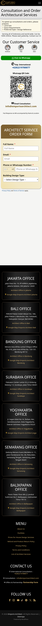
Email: (7, 154)
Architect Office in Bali (21, 323)
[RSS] (34, 601)
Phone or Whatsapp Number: (18, 165)
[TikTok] (22, 601)
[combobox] (5, 169)
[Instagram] (14, 601)
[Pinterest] (26, 601)
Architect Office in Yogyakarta (21, 429)
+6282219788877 (21, 67)
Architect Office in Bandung (21, 356)
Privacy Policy (6, 191)
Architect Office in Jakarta (21, 290)
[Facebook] (10, 601)
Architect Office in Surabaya (21, 389)
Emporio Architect (15, 614)
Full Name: (9, 144)
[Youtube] (18, 601)
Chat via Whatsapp (21, 58)
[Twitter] (31, 601)
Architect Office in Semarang (21, 464)
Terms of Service (19, 191)
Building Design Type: (14, 175)
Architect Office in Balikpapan (21, 504)
